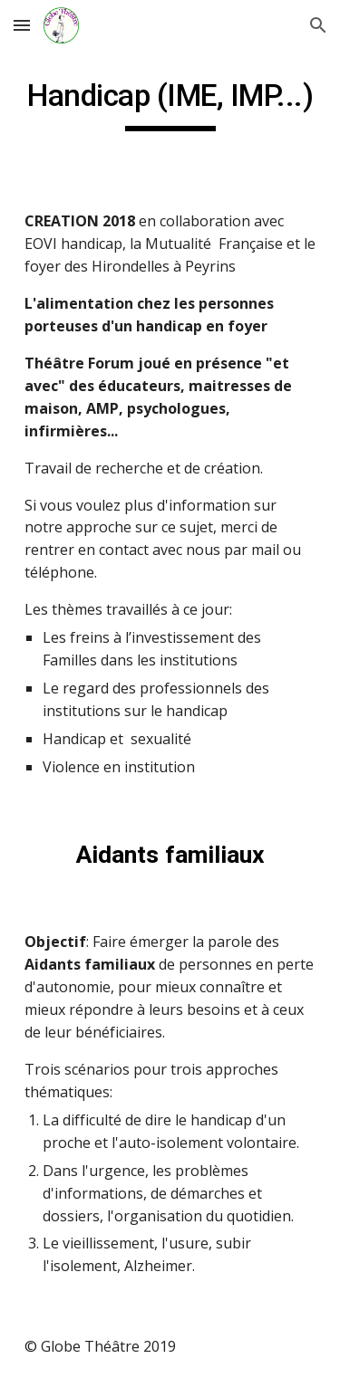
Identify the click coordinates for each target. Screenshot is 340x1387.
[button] (22, 25)
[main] (170, 104)
